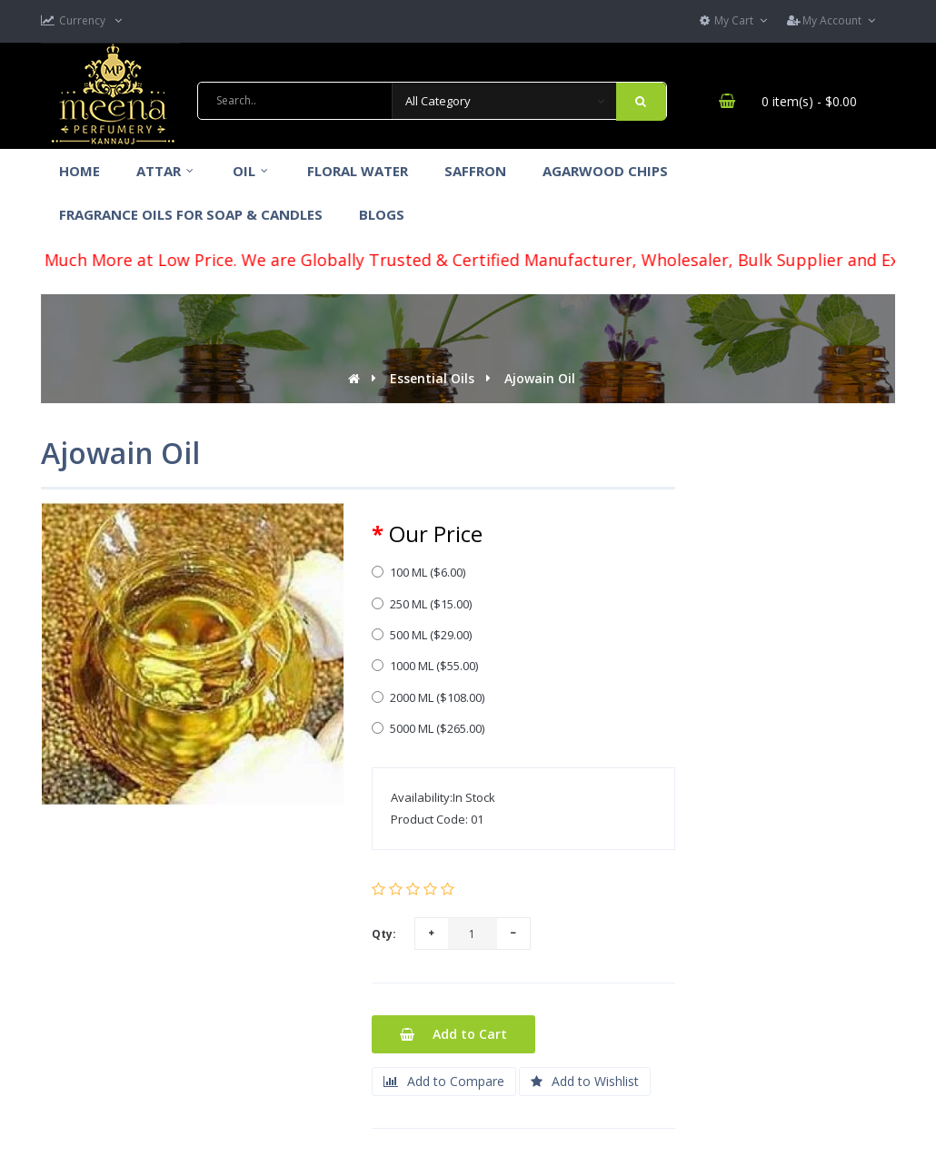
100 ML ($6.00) (418, 572)
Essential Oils (432, 378)
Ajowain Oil (539, 378)
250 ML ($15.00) (422, 604)
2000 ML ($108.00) (428, 697)
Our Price (436, 534)
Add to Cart (453, 1033)
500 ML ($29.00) (422, 635)
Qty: (384, 934)
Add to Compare (443, 1081)
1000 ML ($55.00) (425, 665)
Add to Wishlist (585, 1081)
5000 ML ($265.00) (428, 728)
